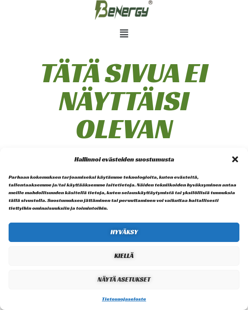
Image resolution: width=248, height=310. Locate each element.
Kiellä (124, 255)
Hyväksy (124, 232)
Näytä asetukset (124, 279)
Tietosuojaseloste (124, 298)
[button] (235, 159)
